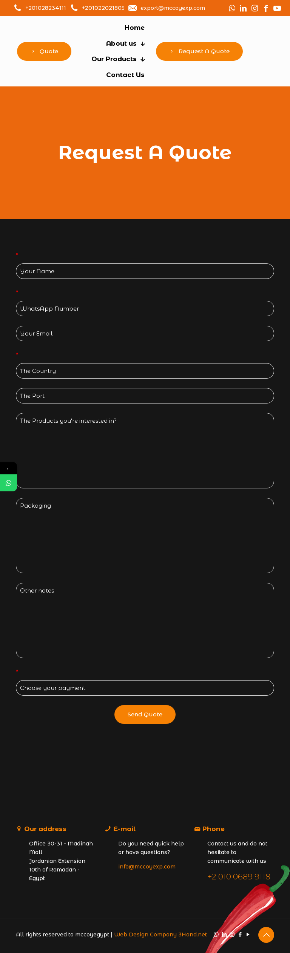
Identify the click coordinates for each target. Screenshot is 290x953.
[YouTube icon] (248, 934)
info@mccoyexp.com (147, 866)
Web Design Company (145, 934)
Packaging (145, 535)
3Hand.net (192, 934)
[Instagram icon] (232, 934)
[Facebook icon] (240, 934)
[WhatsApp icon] (216, 934)
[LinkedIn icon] (224, 934)
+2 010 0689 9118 (238, 876)
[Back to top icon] (266, 935)
